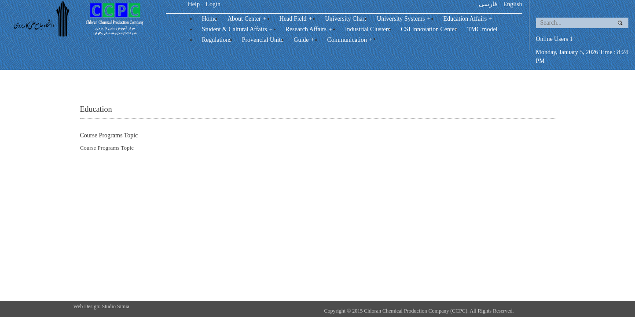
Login (213, 4)
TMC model (482, 29)
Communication (350, 40)
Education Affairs (469, 18)
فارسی (488, 4)
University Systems (405, 18)
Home (209, 18)
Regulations (216, 40)
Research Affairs (310, 29)
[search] (573, 23)
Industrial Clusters (367, 29)
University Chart (345, 18)
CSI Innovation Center (429, 29)
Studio (109, 306)
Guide (305, 40)
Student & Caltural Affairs (238, 29)
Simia (123, 306)
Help (194, 4)
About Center (248, 18)
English (512, 4)
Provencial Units (262, 40)
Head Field (297, 18)
